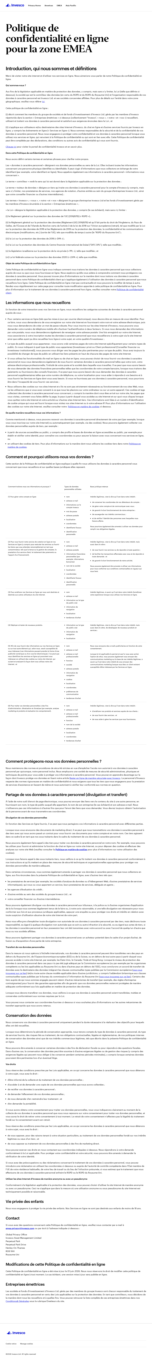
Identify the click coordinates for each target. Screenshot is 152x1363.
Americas (49, 5)
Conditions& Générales (17, 1301)
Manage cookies (26, 1344)
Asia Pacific (71, 5)
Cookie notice (11, 1344)
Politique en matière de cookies (83, 406)
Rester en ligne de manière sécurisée (88, 778)
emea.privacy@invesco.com (20, 1228)
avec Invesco (113, 778)
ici (43, 101)
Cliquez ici (11, 146)
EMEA (59, 5)
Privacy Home (34, 5)
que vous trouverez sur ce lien (115, 976)
